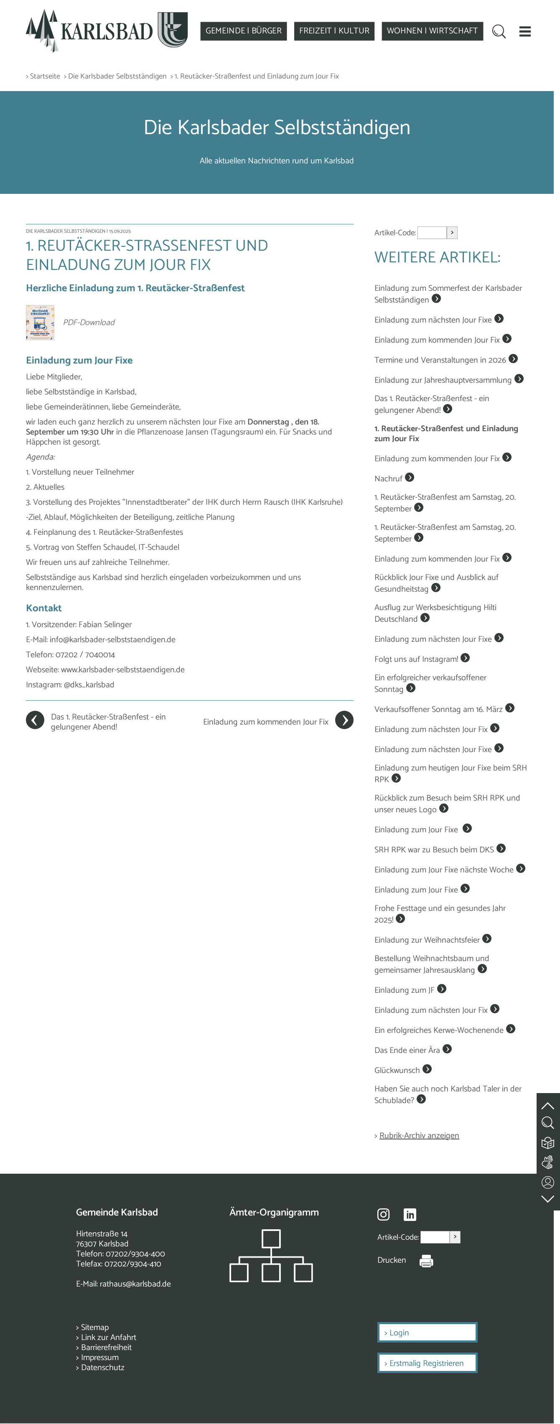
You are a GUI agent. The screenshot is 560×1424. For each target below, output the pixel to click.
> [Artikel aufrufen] (452, 232)
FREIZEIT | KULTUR (338, 31)
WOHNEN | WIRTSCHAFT (437, 31)
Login (399, 1333)
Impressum (100, 1358)
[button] (531, 31)
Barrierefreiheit (106, 1348)
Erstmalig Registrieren (426, 1364)
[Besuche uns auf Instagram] (383, 1214)
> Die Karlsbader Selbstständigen (115, 76)
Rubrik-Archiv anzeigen (419, 1136)
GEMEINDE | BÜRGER (246, 31)
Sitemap (95, 1328)
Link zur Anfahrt (108, 1338)
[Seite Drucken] (420, 1260)
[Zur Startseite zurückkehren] (108, 13)
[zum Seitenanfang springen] (548, 1101)
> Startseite (43, 76)
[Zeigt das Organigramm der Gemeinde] (271, 1280)
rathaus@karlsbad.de (135, 1284)
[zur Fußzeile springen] (548, 1197)
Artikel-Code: (395, 232)
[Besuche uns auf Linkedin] (410, 1214)
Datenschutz (103, 1368)
